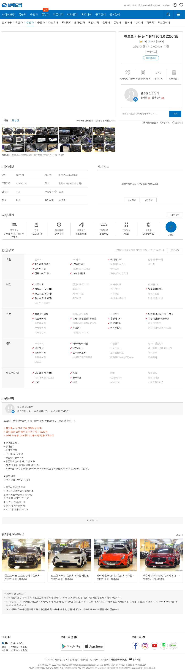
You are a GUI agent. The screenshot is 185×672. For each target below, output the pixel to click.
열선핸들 (39, 348)
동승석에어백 (41, 314)
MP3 (75, 382)
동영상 (15, 120)
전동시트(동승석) (43, 293)
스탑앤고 (114, 343)
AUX (75, 373)
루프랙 (151, 264)
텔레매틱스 (153, 377)
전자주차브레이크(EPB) (122, 357)
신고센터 (94, 659)
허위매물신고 (40, 411)
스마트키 (39, 343)
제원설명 (175, 214)
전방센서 (114, 314)
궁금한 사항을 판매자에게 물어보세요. (139, 114)
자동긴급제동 (154, 323)
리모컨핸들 (40, 352)
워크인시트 (115, 289)
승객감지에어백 (80, 314)
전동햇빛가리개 (155, 298)
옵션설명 (175, 250)
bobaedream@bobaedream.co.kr (90, 665)
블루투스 (77, 377)
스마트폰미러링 (155, 382)
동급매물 (132, 199)
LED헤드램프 (79, 264)
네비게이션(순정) (43, 373)
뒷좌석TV (152, 373)
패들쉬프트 (153, 293)
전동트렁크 (115, 348)
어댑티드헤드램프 (81, 269)
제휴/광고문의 (61, 659)
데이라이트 (115, 259)
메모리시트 (78, 293)
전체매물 (7, 22)
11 (149, 97)
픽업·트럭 (93, 22)
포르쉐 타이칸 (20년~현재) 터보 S (70, 575)
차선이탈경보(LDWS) (158, 318)
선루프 (38, 259)
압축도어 (114, 269)
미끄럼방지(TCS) (81, 332)
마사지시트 (115, 284)
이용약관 (84, 659)
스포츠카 (53, 22)
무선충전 (152, 352)
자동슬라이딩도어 (119, 273)
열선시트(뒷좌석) (81, 284)
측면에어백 (40, 318)
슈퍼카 (139, 22)
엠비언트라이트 (42, 303)
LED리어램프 (79, 273)
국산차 (19, 22)
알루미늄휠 (40, 269)
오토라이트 (78, 348)
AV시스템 (115, 382)
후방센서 (77, 328)
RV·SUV (66, 22)
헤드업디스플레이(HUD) (160, 348)
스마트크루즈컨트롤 (82, 357)
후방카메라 (115, 318)
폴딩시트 (77, 298)
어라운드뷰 (115, 328)
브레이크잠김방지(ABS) (84, 318)
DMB (112, 373)
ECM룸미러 (153, 284)
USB (37, 382)
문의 (175, 113)
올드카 (128, 22)
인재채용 (74, 659)
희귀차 (150, 22)
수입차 (30, 22)
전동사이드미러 (42, 273)
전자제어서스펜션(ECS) (159, 328)
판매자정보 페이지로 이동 (135, 99)
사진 (6, 120)
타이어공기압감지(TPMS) (160, 314)
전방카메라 (115, 323)
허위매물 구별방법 (60, 411)
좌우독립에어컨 (80, 343)
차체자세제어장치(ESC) (84, 323)
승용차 (41, 22)
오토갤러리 (164, 22)
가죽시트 (39, 284)
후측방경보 (40, 332)
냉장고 (38, 362)
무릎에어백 (40, 328)
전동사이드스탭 (155, 259)
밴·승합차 (79, 22)
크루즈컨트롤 (79, 352)
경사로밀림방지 (155, 343)
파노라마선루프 (42, 264)
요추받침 (114, 293)
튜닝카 (117, 22)
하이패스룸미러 (118, 298)
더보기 (179, 534)
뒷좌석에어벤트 (155, 289)
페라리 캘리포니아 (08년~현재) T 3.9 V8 (119, 575)
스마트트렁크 (117, 352)
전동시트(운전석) (43, 289)
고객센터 (104, 659)
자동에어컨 (40, 357)
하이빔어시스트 (118, 264)
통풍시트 (77, 289)
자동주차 (152, 357)
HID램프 (77, 259)
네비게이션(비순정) (44, 377)
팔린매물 (149, 199)
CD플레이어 (116, 377)
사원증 (62, 200)
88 (162, 97)
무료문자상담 (23, 411)
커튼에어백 (40, 323)
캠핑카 (106, 22)
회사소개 (49, 659)
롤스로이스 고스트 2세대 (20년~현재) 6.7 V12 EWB (33, 575)
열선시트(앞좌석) (43, 298)
